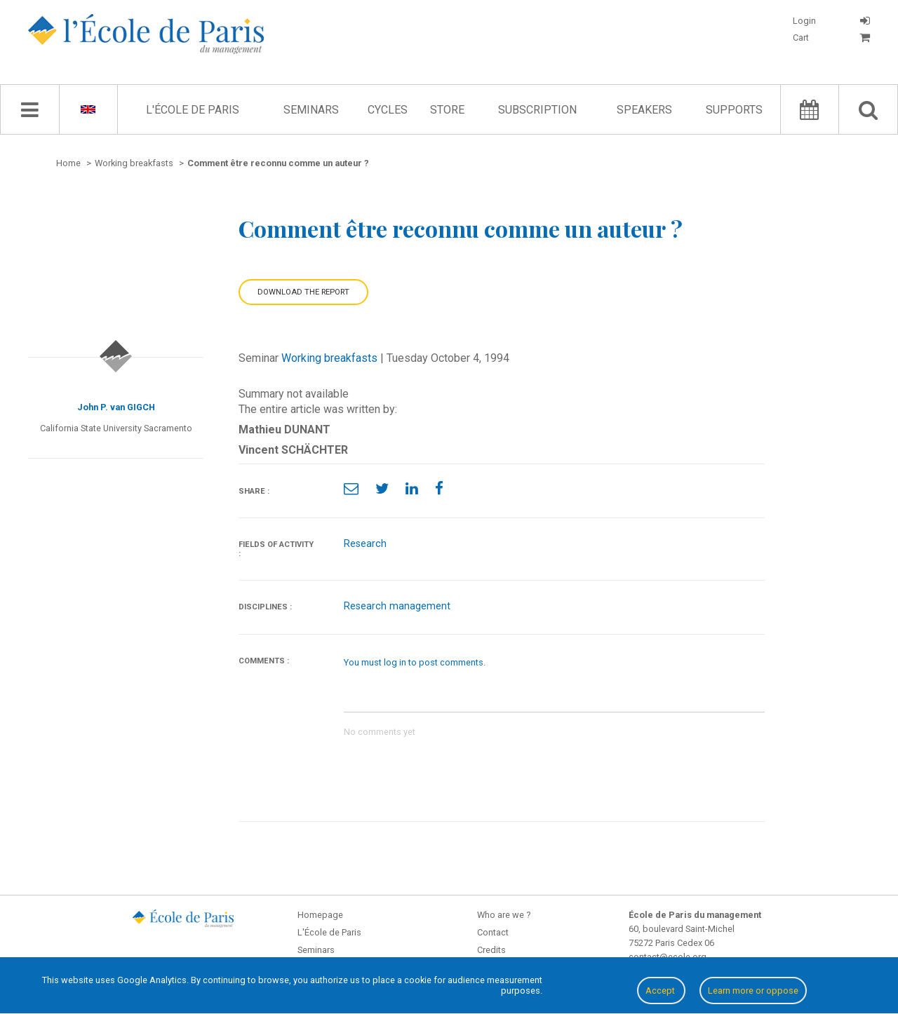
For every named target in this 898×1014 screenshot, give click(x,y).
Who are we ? (503, 915)
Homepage (320, 915)
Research (365, 544)
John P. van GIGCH (116, 407)
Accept (661, 990)
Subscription (537, 109)
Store (447, 109)
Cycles (388, 109)
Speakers (644, 109)
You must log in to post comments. (414, 662)
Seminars (311, 109)
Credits (491, 950)
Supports (734, 109)
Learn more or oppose (753, 990)
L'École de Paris (192, 109)
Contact (493, 932)
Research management (397, 606)
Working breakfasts (329, 358)
